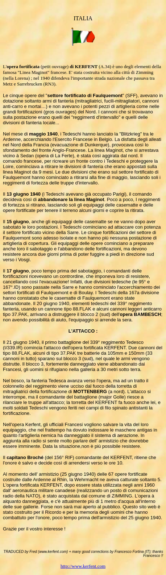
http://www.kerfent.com (83, 566)
